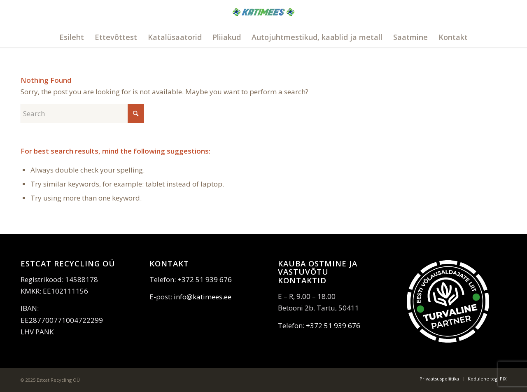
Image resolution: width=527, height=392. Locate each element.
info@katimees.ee (202, 296)
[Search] (82, 113)
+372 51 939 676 (204, 279)
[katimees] (263, 21)
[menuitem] (71, 37)
